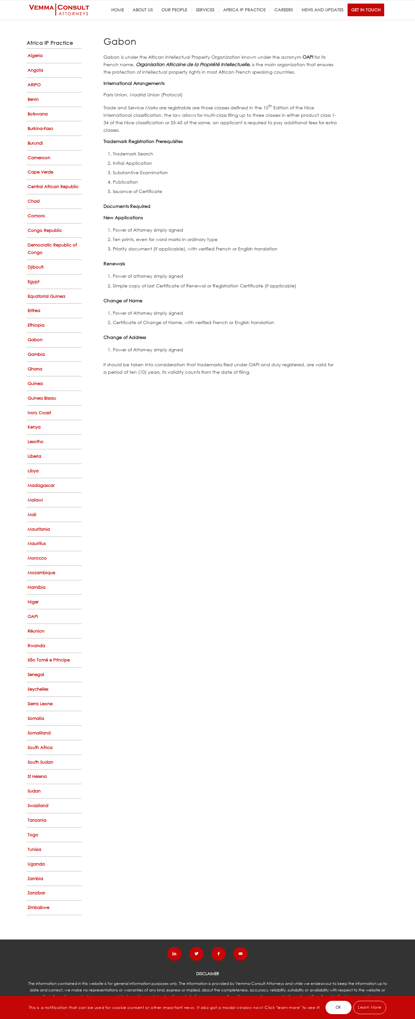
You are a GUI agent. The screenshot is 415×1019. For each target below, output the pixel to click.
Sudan (34, 791)
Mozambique (41, 573)
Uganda (36, 864)
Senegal (36, 674)
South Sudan (40, 762)
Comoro (36, 216)
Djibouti (35, 267)
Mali (32, 514)
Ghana (35, 369)
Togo (33, 835)
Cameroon (39, 158)
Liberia (34, 456)
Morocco (37, 558)
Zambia (35, 878)
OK (338, 1007)
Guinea (35, 383)
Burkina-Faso (40, 128)
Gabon (35, 340)
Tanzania (37, 820)
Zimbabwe (38, 907)
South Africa (40, 747)
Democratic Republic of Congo (52, 248)
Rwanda (36, 646)
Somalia (36, 718)
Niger (33, 602)
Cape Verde (40, 172)
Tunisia (34, 849)
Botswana (38, 114)
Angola (35, 70)
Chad (34, 201)
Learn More (370, 1007)
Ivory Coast (39, 413)
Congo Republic (45, 230)
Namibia (36, 587)
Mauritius (37, 543)
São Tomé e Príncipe (49, 660)
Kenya (34, 427)
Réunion (36, 631)
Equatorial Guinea (46, 296)
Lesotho (35, 441)
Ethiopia (36, 325)
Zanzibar (36, 893)
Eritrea (34, 310)
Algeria (35, 55)
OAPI (33, 616)
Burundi (35, 143)
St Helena (37, 776)
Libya (33, 471)
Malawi (35, 500)
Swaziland (38, 805)
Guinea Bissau (42, 398)
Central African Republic (53, 186)
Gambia (36, 354)
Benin (33, 99)
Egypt (33, 282)
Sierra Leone (40, 704)
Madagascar (41, 485)
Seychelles (38, 689)
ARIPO (34, 85)
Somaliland (39, 733)
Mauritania (39, 529)
